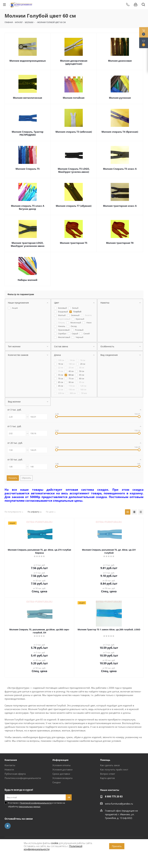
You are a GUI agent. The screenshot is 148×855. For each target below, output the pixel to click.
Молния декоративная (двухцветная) (73, 62)
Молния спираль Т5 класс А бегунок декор (27, 207)
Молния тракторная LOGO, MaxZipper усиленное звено (27, 244)
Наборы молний (27, 279)
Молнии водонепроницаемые (27, 60)
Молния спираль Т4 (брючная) (120, 131)
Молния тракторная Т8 (120, 242)
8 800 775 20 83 (114, 796)
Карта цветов (107, 778)
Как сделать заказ (110, 765)
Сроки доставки (61, 773)
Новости (9, 769)
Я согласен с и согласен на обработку (36, 804)
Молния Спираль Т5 (28, 168)
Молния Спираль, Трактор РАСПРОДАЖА (27, 133)
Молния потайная (73, 97)
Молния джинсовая (120, 60)
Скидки (56, 782)
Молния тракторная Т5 (73, 242)
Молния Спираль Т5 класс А (120, 168)
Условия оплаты (61, 765)
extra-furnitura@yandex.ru (119, 803)
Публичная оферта (15, 773)
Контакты (10, 765)
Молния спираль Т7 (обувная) (73, 205)
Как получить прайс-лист (114, 769)
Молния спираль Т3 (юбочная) (73, 131)
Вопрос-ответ (107, 773)
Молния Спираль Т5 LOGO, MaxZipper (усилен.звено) (74, 170)
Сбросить (26, 478)
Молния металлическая (27, 97)
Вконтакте (8, 826)
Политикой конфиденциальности (36, 802)
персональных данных (29, 806)
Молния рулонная (120, 97)
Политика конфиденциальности (23, 778)
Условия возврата (62, 778)
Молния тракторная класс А (120, 205)
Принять (117, 846)
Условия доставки (62, 769)
